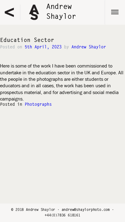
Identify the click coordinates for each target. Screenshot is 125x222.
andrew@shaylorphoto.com (86, 210)
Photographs (38, 105)
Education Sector (27, 40)
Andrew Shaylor (88, 47)
